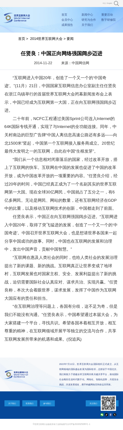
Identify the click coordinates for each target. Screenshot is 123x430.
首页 (64, 14)
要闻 (70, 39)
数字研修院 (108, 19)
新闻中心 (87, 14)
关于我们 (87, 24)
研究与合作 (89, 19)
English (109, 3)
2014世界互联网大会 (46, 39)
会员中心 (67, 19)
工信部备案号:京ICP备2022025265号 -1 (72, 424)
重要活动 (107, 14)
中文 (104, 3)
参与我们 (47, 403)
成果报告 (67, 24)
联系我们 (29, 403)
